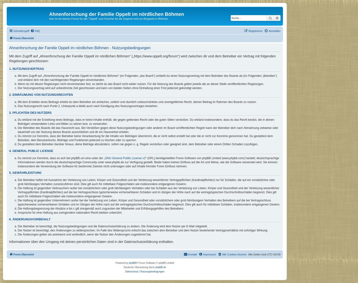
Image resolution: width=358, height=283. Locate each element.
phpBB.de (160, 267)
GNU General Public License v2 (125, 158)
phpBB (132, 263)
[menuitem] (35, 31)
